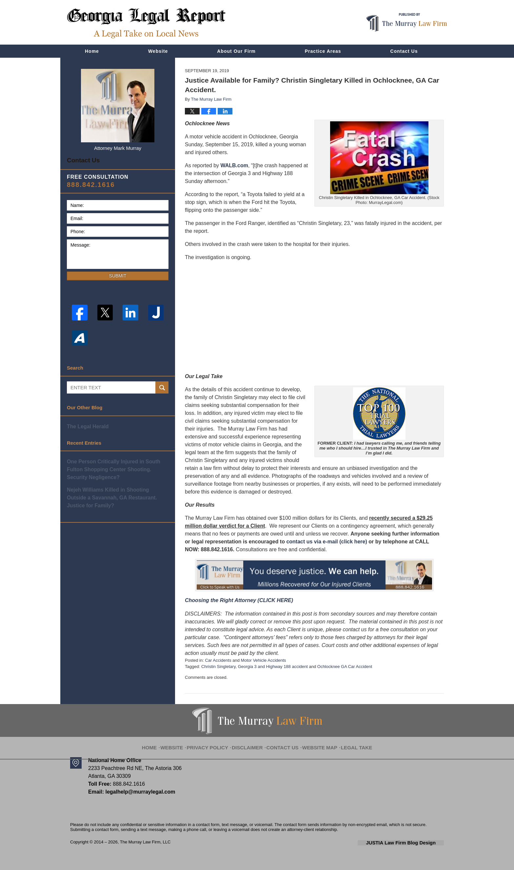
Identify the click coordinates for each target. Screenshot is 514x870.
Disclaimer (250, 743)
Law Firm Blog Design (412, 842)
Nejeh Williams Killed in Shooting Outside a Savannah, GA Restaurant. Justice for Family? (117, 493)
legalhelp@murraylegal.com (137, 792)
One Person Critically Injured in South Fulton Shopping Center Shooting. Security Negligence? (117, 465)
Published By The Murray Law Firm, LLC (406, 22)
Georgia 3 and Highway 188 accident (273, 666)
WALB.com (234, 165)
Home (92, 51)
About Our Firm (236, 51)
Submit (118, 273)
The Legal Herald (87, 423)
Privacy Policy (215, 743)
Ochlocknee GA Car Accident (344, 666)
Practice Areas (323, 51)
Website (158, 51)
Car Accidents (218, 660)
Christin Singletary (218, 666)
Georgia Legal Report (146, 23)
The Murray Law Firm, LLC (145, 842)
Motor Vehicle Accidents (263, 660)
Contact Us (404, 51)
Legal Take (348, 743)
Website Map (315, 743)
